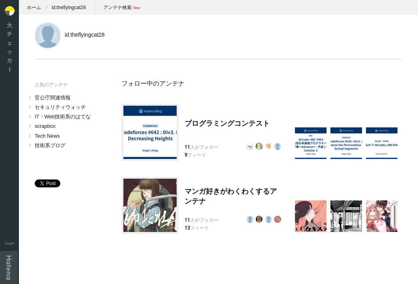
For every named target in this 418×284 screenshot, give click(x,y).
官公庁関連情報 (53, 98)
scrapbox (45, 126)
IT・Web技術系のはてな (63, 117)
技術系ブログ (50, 145)
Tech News (47, 136)
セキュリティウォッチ (60, 107)
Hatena (9, 267)
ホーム (34, 7)
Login (10, 243)
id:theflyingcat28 (69, 7)
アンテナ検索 (117, 7)
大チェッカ (9, 47)
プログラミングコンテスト (227, 123)
